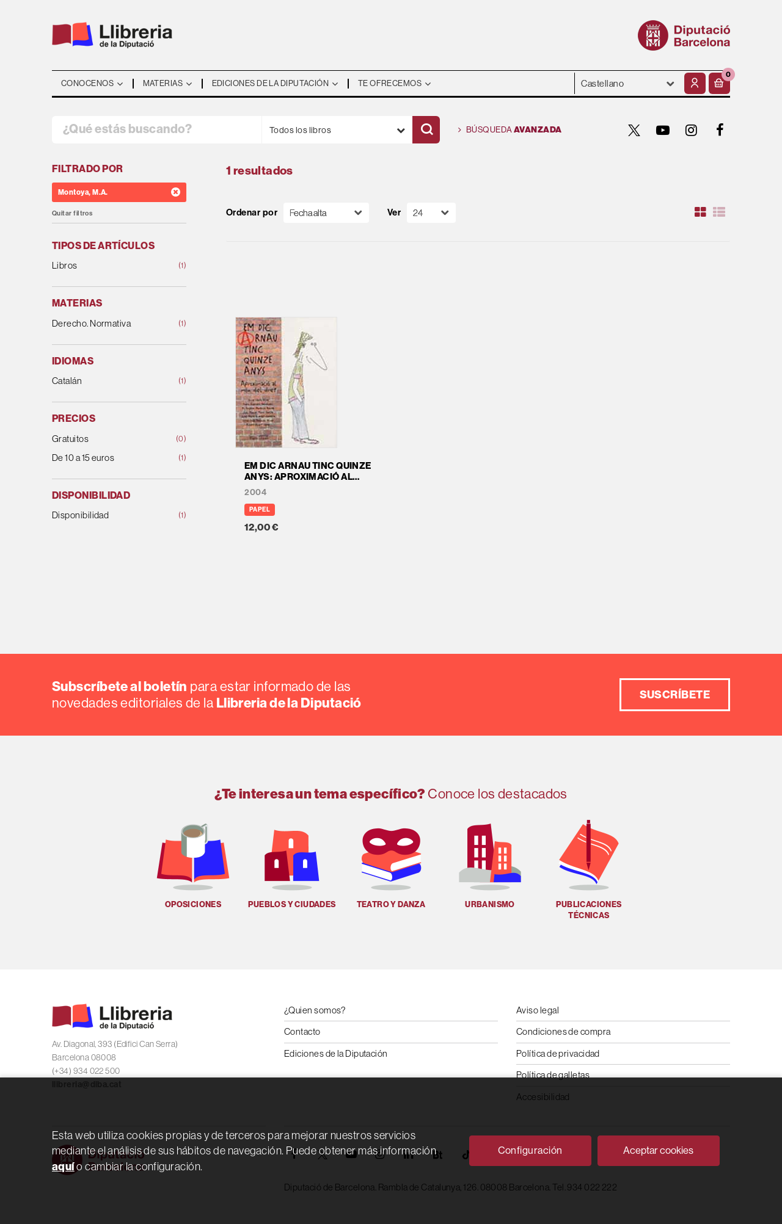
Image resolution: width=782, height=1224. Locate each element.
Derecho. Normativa (107, 324)
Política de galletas (553, 1075)
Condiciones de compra (563, 1031)
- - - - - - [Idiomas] (628, 83)
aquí (63, 1166)
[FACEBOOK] (720, 130)
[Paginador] (431, 213)
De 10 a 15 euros (107, 458)
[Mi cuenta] (695, 83)
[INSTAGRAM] (691, 130)
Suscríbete (675, 694)
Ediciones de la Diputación (336, 1053)
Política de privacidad (558, 1053)
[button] (719, 83)
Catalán (107, 381)
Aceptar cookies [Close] (658, 1150)
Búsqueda (510, 130)
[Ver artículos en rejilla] (701, 212)
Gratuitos (107, 439)
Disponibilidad (107, 516)
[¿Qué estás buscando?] (156, 129)
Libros (107, 266)
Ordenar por (251, 212)
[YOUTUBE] (663, 130)
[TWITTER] (634, 130)
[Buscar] (426, 129)
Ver (394, 212)
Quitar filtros (72, 213)
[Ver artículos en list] (719, 212)
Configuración (530, 1150)
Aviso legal (537, 1010)
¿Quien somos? (315, 1010)
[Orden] (326, 213)
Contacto (302, 1031)
